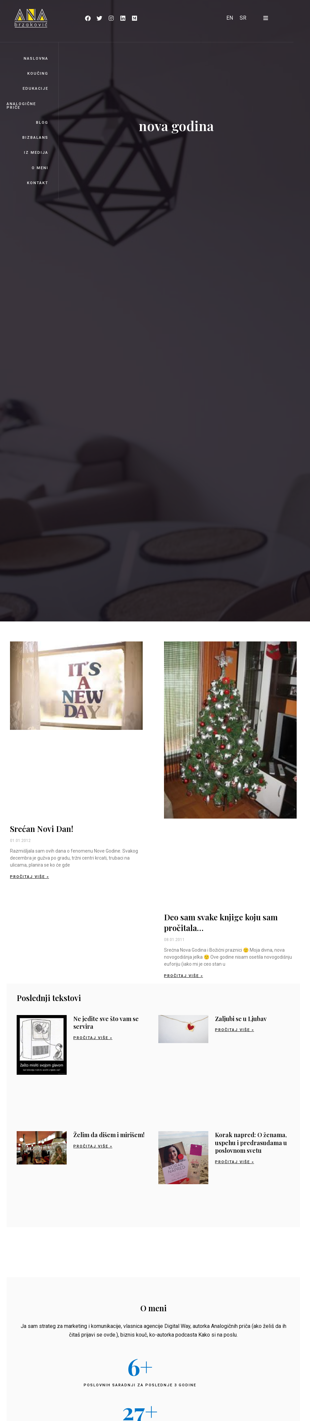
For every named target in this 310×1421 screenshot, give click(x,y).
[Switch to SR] (243, 18)
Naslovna (36, 58)
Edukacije (35, 88)
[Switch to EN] (229, 18)
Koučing (37, 73)
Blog (42, 122)
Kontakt (37, 183)
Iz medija (36, 152)
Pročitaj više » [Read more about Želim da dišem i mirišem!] (92, 1146)
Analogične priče (21, 106)
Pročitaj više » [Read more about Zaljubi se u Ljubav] (234, 1030)
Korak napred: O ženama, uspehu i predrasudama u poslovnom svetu (251, 1142)
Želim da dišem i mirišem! (109, 1135)
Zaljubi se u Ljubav (241, 1019)
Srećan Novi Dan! (41, 828)
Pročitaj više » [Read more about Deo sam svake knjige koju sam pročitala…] (183, 976)
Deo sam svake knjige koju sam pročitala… (221, 922)
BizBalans (35, 137)
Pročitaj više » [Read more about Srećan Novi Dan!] (29, 877)
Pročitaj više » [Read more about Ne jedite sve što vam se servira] (92, 1038)
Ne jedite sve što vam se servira (106, 1022)
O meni (40, 168)
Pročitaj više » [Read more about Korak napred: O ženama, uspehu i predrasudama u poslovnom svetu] (234, 1162)
